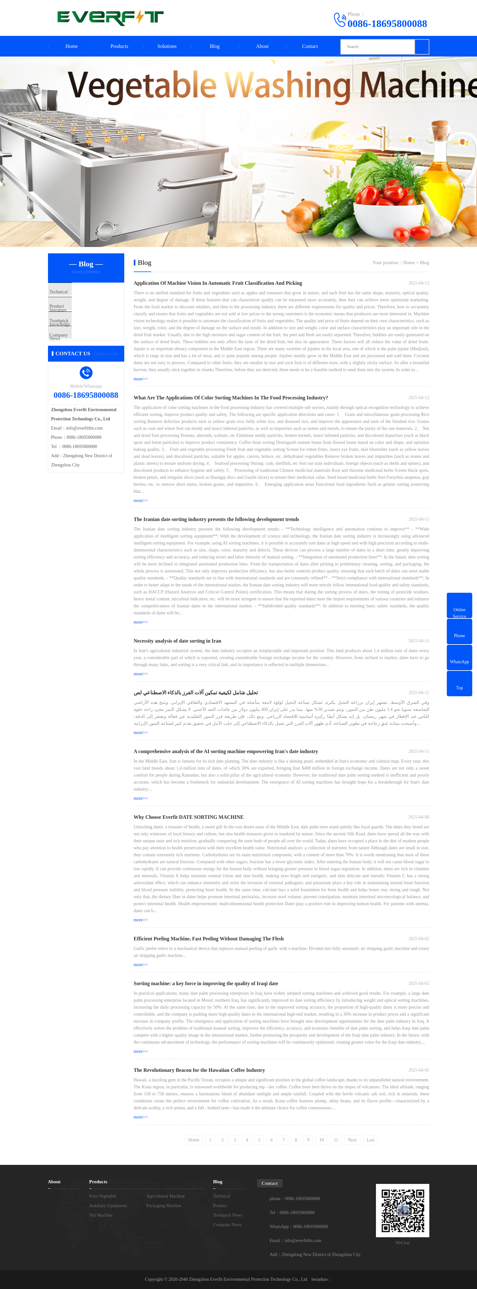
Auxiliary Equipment (108, 1205)
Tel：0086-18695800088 (292, 1212)
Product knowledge (81, 310)
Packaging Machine (164, 1205)
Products (119, 46)
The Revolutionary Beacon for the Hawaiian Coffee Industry (199, 1070)
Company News (78, 348)
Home (71, 46)
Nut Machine (100, 1215)
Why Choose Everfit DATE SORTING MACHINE (189, 817)
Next (352, 1140)
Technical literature (81, 292)
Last (370, 1140)
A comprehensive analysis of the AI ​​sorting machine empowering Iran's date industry (226, 751)
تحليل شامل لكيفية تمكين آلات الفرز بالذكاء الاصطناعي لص (196, 692)
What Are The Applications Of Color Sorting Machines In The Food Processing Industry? (231, 397)
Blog (215, 46)
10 (321, 1140)
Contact (310, 46)
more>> (141, 379)
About (262, 46)
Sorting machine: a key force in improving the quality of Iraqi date (206, 983)
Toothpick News (78, 329)
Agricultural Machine (166, 1196)
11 (336, 1140)
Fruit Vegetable (103, 1196)
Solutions (166, 46)
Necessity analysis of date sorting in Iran (177, 641)
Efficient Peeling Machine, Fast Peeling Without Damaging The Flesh (209, 938)
